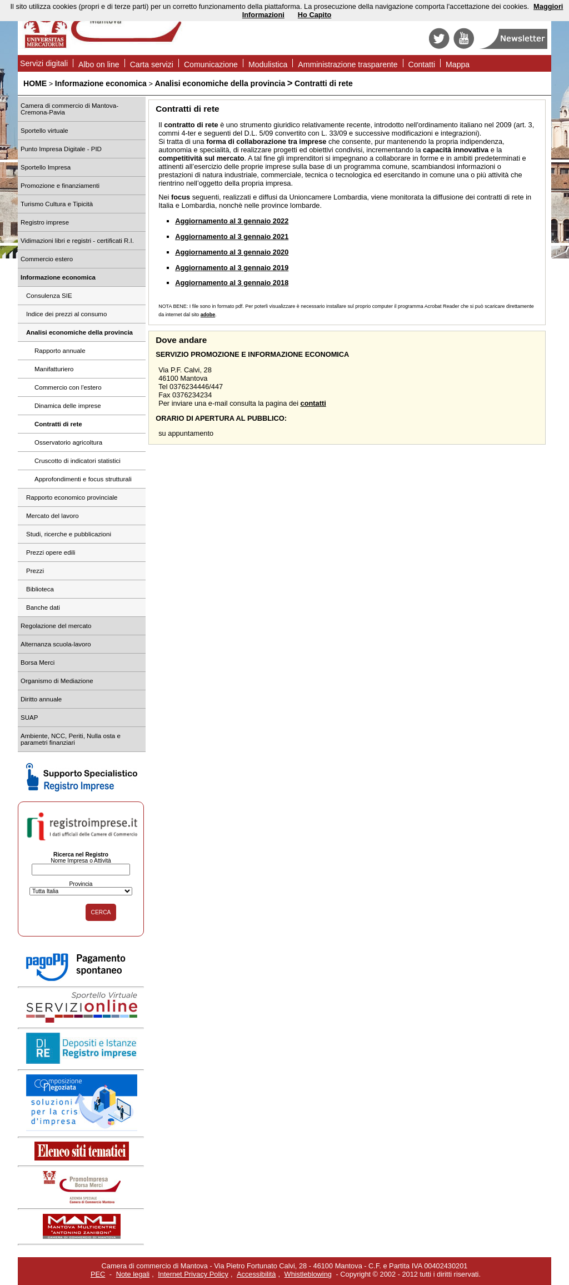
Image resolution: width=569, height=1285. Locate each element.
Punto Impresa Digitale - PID (61, 149)
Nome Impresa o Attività (81, 861)
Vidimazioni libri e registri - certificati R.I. (77, 240)
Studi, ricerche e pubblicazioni (68, 534)
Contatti (422, 64)
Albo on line (98, 64)
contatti (313, 403)
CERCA (101, 912)
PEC (98, 1274)
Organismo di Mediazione (57, 681)
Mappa (458, 64)
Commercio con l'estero (68, 387)
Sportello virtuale (44, 130)
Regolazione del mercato (56, 625)
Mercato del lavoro (52, 515)
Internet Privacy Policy (193, 1274)
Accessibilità (256, 1274)
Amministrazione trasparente (347, 64)
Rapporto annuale (60, 350)
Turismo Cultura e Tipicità (57, 204)
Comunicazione (211, 64)
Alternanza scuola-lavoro (56, 644)
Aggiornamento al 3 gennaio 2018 (231, 282)
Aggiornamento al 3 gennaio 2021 (231, 236)
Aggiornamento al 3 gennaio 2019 (231, 267)
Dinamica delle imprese (67, 405)
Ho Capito (314, 15)
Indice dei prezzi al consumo (66, 314)
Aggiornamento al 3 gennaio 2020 (231, 252)
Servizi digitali (44, 63)
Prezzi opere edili (50, 552)
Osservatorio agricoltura (68, 442)
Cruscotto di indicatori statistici (77, 460)
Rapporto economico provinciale (72, 497)
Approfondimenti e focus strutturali (83, 479)
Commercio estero (47, 259)
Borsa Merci (37, 662)
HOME (35, 83)
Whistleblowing (308, 1274)
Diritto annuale (41, 699)
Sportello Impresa (46, 167)
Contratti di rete (324, 83)
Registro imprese (45, 222)
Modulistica (267, 64)
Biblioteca (40, 589)
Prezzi (35, 570)
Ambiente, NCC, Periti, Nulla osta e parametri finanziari (71, 739)
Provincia (80, 884)
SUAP (29, 717)
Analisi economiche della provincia (220, 83)
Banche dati (43, 607)
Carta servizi (151, 64)
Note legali (132, 1274)
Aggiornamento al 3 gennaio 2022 (231, 221)
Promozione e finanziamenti (60, 185)
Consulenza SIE (49, 295)
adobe (208, 314)
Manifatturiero (53, 369)
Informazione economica (101, 83)
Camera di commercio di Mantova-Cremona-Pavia (69, 109)
